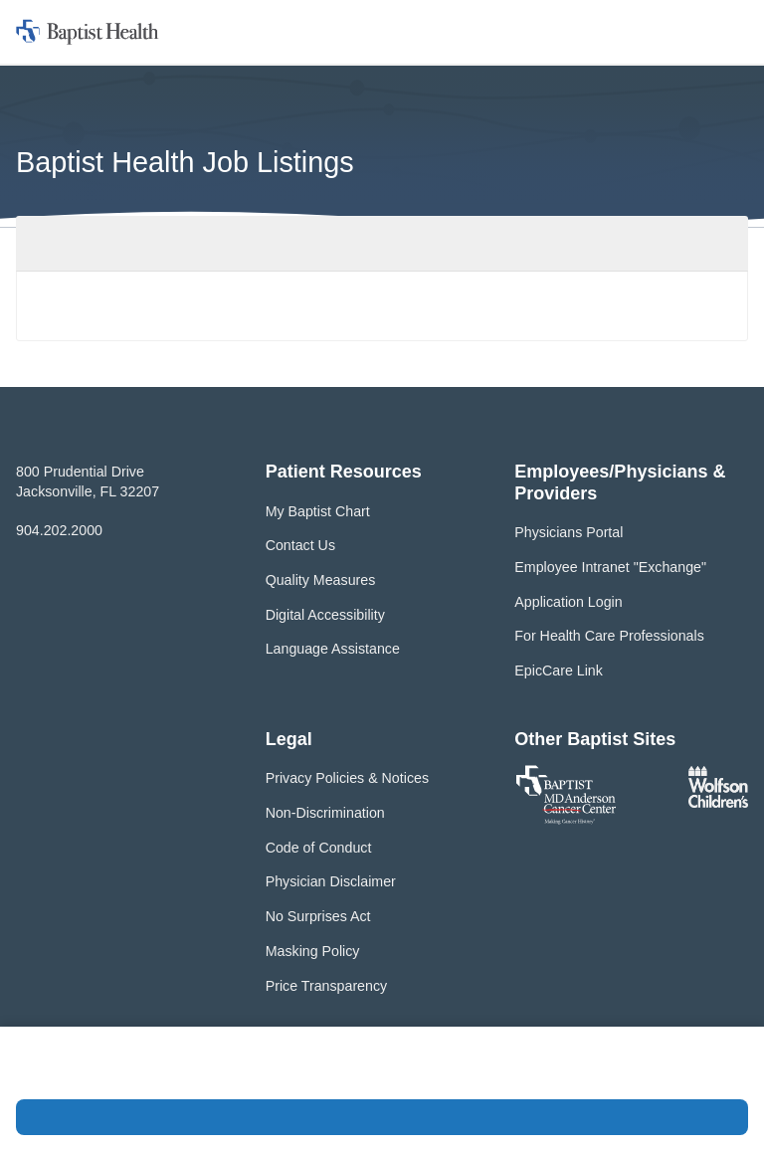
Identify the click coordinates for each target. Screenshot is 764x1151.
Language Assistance (333, 649)
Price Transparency (327, 986)
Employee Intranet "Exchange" (610, 567)
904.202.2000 (59, 530)
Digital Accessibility (325, 615)
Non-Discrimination (325, 813)
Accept (381, 1117)
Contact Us (300, 545)
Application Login (568, 602)
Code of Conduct (319, 848)
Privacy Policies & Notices (347, 778)
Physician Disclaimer (331, 881)
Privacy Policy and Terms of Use (187, 1073)
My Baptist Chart (318, 511)
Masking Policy (313, 951)
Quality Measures (321, 580)
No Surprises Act (318, 916)
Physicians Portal (568, 532)
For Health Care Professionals (608, 636)
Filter (714, 243)
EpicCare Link (558, 670)
